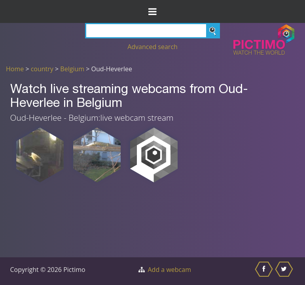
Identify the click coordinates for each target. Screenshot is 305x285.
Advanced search (152, 46)
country (42, 69)
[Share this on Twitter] (285, 271)
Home (15, 69)
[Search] (152, 30)
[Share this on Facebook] (265, 271)
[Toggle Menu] (152, 11)
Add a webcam (169, 269)
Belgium (72, 69)
